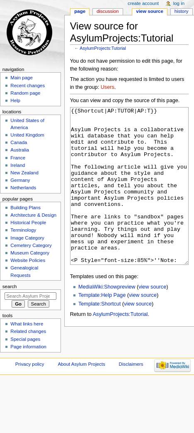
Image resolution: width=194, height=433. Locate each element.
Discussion (108, 11)
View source (149, 11)
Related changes (28, 331)
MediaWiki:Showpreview (107, 318)
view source (152, 318)
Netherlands (23, 187)
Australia (19, 149)
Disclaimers (131, 370)
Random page (25, 93)
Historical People (28, 222)
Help (15, 100)
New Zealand (24, 172)
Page (79, 11)
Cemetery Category (30, 245)
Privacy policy (29, 370)
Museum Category (29, 252)
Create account (143, 3)
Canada (18, 142)
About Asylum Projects (81, 370)
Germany (20, 180)
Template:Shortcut (99, 335)
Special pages (25, 339)
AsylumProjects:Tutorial (103, 48)
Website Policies (27, 260)
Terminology (23, 230)
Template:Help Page (102, 326)
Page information (28, 346)
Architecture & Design (33, 215)
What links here (26, 323)
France (17, 157)
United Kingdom (27, 134)
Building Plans (25, 207)
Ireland (17, 165)
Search (9, 286)
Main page (21, 77)
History (182, 11)
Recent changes (27, 85)
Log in (178, 3)
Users (107, 87)
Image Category (27, 237)
